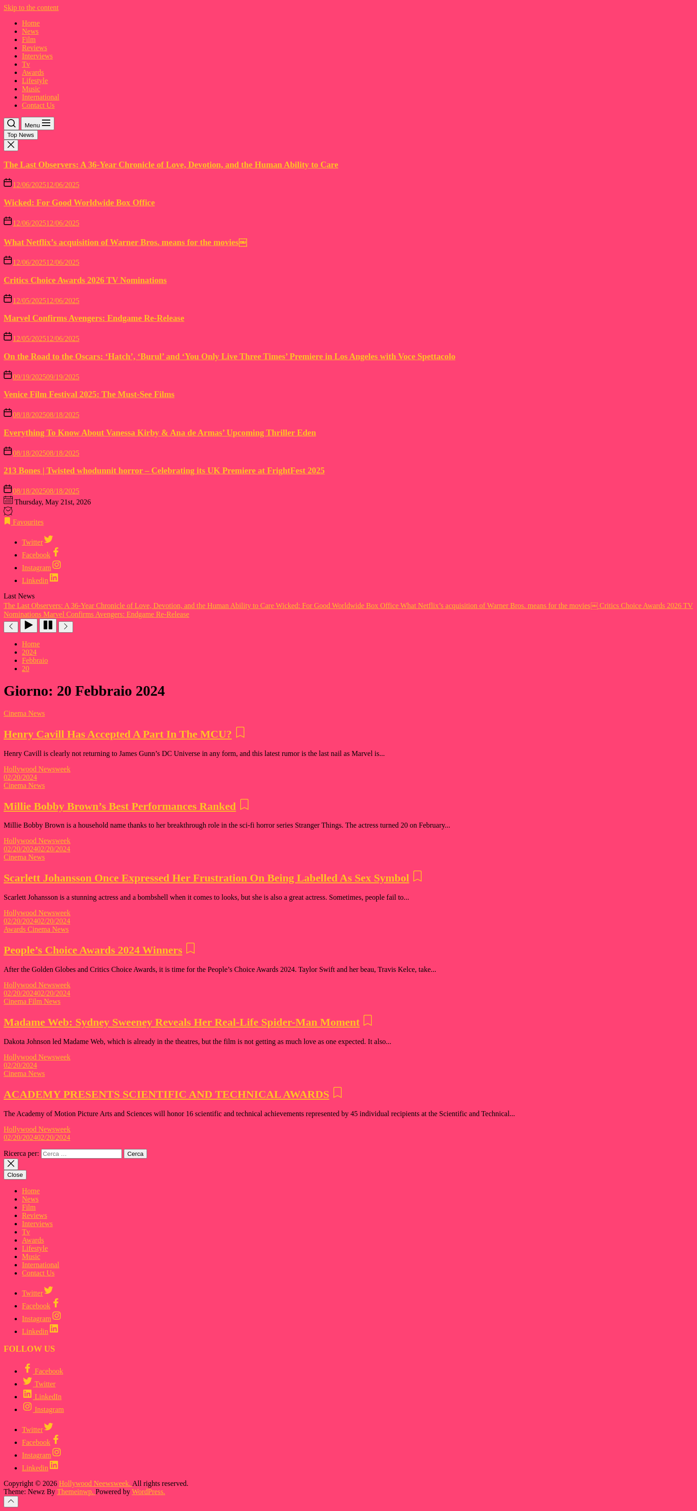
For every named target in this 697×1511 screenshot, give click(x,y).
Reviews (34, 48)
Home (31, 23)
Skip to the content (31, 7)
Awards (33, 72)
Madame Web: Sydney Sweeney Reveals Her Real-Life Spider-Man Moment (181, 1022)
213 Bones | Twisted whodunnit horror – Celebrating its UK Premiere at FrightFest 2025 (164, 470)
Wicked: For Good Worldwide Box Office (79, 202)
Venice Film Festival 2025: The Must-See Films (89, 394)
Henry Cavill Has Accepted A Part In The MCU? (118, 734)
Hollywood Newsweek (37, 769)
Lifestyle (35, 80)
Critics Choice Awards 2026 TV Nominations (85, 280)
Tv (26, 64)
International (40, 97)
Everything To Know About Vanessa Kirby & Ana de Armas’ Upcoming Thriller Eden (160, 432)
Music (31, 89)
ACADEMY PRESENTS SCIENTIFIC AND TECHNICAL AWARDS (166, 1094)
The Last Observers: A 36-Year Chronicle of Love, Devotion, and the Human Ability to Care (171, 164)
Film (29, 39)
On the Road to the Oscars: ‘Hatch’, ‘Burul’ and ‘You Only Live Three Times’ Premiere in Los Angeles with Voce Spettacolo (229, 356)
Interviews (37, 56)
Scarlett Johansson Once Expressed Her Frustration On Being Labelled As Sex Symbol (206, 878)
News (30, 31)
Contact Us (38, 105)
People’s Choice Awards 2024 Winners (93, 950)
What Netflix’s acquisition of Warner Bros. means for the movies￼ (125, 242)
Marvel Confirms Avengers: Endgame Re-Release (94, 318)
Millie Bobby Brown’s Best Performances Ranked (120, 806)
